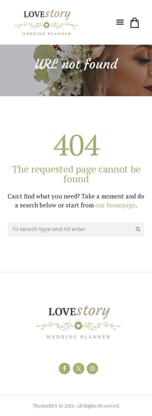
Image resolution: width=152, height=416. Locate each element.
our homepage (115, 205)
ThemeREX (45, 406)
